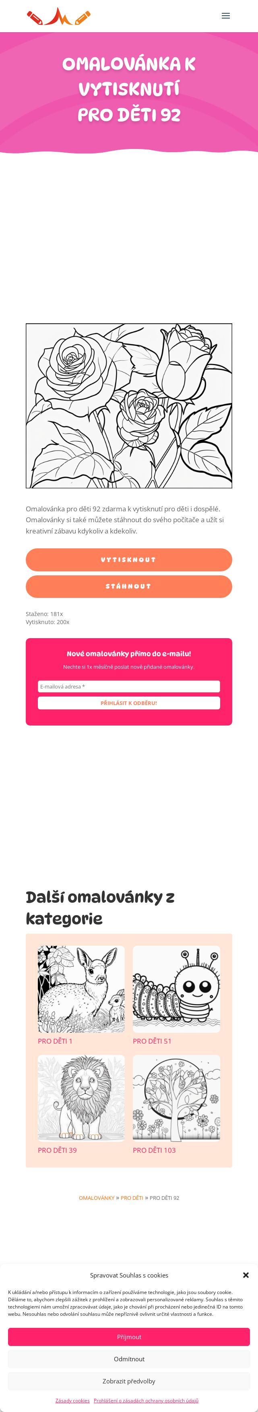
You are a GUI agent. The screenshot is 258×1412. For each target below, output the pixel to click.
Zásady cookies (73, 1400)
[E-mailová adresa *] (129, 686)
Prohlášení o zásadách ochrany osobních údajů (146, 1400)
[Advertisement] (129, 242)
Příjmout (129, 1337)
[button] (246, 1275)
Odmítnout (129, 1359)
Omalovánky (96, 1197)
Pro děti (132, 1197)
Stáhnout (129, 586)
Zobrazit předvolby (129, 1381)
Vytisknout (129, 560)
